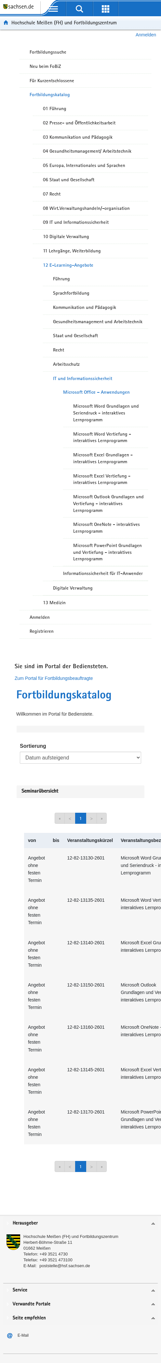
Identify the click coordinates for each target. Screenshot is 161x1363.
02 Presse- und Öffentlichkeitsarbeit (79, 123)
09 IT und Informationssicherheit (76, 222)
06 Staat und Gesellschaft (68, 180)
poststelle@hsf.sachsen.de (64, 1265)
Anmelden (146, 34)
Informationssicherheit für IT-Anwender (103, 573)
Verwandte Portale (31, 1304)
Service (20, 1290)
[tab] (80, 1223)
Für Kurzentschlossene (52, 80)
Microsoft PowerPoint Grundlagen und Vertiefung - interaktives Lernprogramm (107, 552)
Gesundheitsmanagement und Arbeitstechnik (97, 322)
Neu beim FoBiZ (45, 66)
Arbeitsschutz (66, 364)
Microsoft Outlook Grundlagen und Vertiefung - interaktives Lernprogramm (108, 503)
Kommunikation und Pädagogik (84, 307)
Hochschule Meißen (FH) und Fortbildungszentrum (64, 22)
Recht (58, 350)
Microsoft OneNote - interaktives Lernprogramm (106, 527)
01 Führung (54, 108)
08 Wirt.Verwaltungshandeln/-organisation (86, 208)
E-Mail (23, 1335)
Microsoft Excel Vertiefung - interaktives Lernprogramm (101, 479)
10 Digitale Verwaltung (66, 236)
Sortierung (33, 746)
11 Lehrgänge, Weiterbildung (72, 251)
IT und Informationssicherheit (82, 378)
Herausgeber (25, 1223)
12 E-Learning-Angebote (68, 265)
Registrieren (42, 631)
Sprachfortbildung (71, 293)
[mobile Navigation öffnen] (53, 8)
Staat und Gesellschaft (75, 335)
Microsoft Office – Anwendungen (96, 392)
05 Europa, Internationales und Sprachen (84, 165)
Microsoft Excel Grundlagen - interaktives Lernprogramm (103, 458)
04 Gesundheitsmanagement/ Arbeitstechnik (87, 151)
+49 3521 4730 (53, 1254)
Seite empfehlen (29, 1318)
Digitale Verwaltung (73, 588)
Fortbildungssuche (48, 52)
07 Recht (51, 194)
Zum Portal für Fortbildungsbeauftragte (54, 678)
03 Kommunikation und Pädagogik (78, 137)
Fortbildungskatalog (50, 94)
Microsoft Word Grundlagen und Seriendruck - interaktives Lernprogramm (106, 413)
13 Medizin (54, 602)
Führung (61, 279)
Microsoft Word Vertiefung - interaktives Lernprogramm (102, 437)
